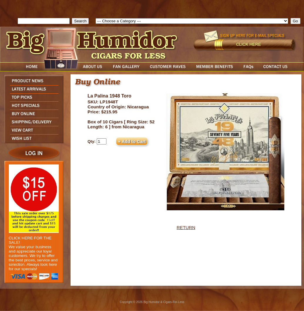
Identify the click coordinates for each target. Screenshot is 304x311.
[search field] (44, 21)
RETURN (186, 227)
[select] (192, 21)
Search (10, 21)
